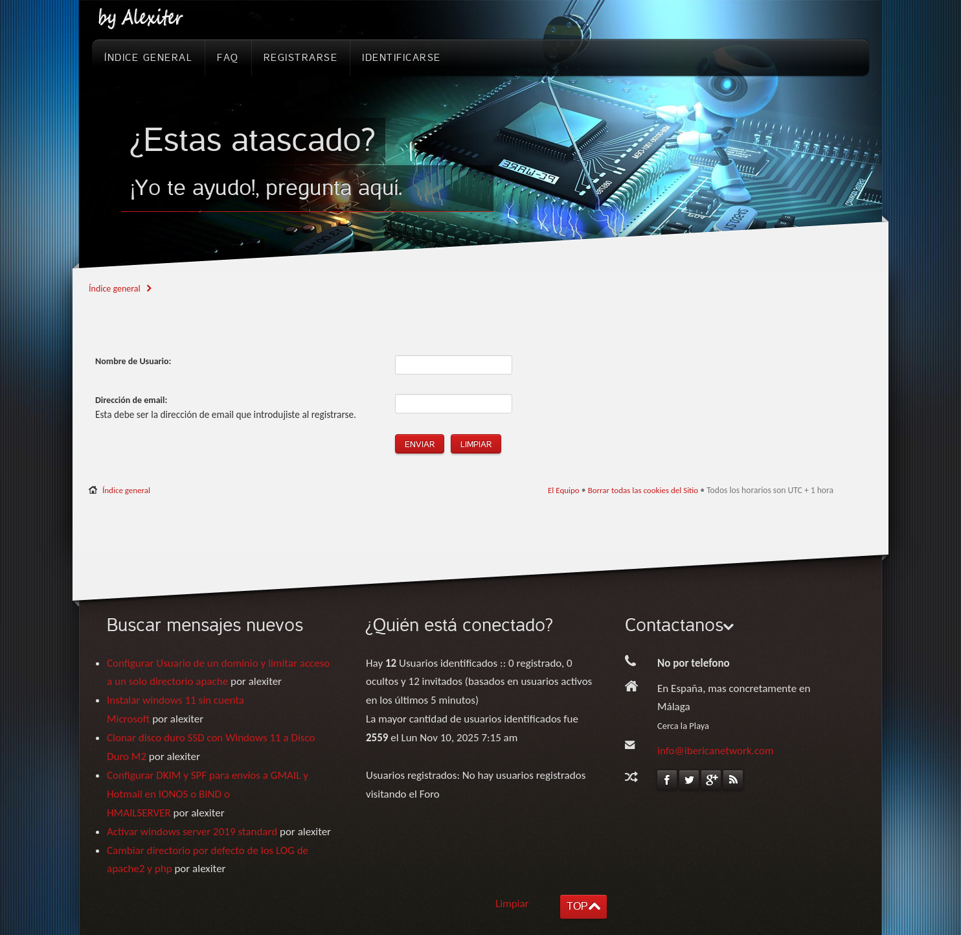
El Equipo (564, 490)
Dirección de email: (131, 400)
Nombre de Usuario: (133, 361)
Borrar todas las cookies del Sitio (643, 490)
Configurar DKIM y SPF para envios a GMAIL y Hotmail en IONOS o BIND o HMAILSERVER (207, 794)
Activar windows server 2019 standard (192, 831)
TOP (577, 906)
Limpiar (512, 903)
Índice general (115, 288)
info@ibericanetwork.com (715, 750)
